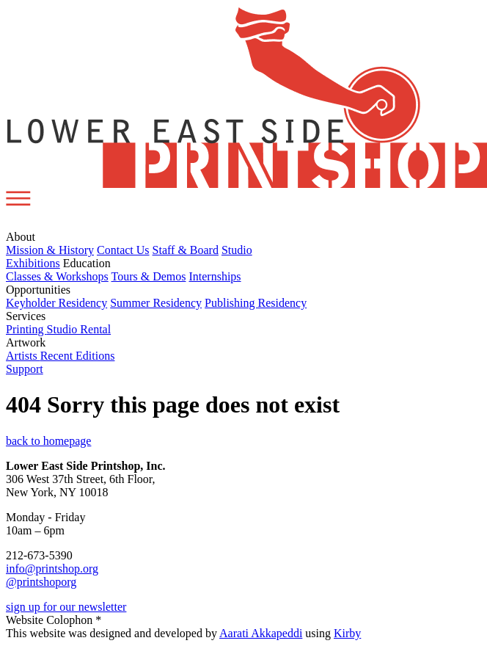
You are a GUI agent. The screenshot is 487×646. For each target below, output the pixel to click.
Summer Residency (156, 303)
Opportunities (38, 289)
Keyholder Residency (56, 303)
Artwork (25, 342)
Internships (214, 276)
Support (24, 369)
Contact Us (123, 250)
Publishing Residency (256, 303)
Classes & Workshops (57, 276)
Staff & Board (186, 250)
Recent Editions (77, 355)
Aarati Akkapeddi (260, 633)
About (20, 237)
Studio (236, 250)
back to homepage (48, 441)
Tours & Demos (148, 276)
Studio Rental (79, 329)
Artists (23, 355)
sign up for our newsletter (66, 606)
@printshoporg (41, 582)
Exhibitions (33, 263)
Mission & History (50, 250)
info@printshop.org (52, 568)
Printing (26, 329)
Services (25, 316)
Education (87, 263)
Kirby (347, 633)
